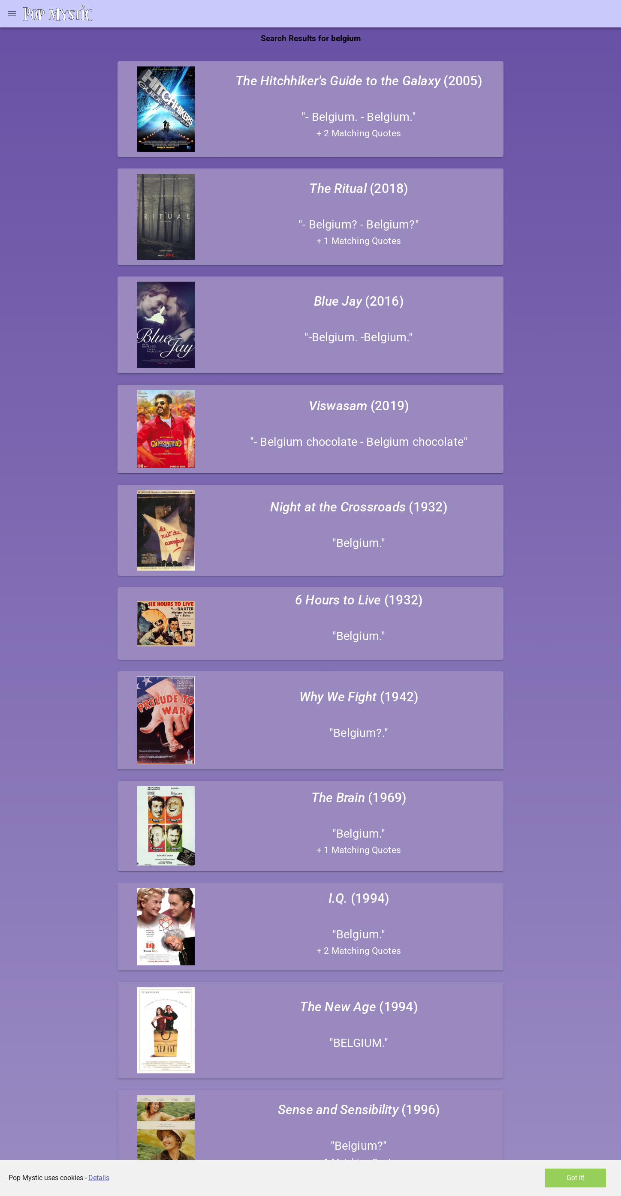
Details (98, 1178)
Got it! (576, 1178)
